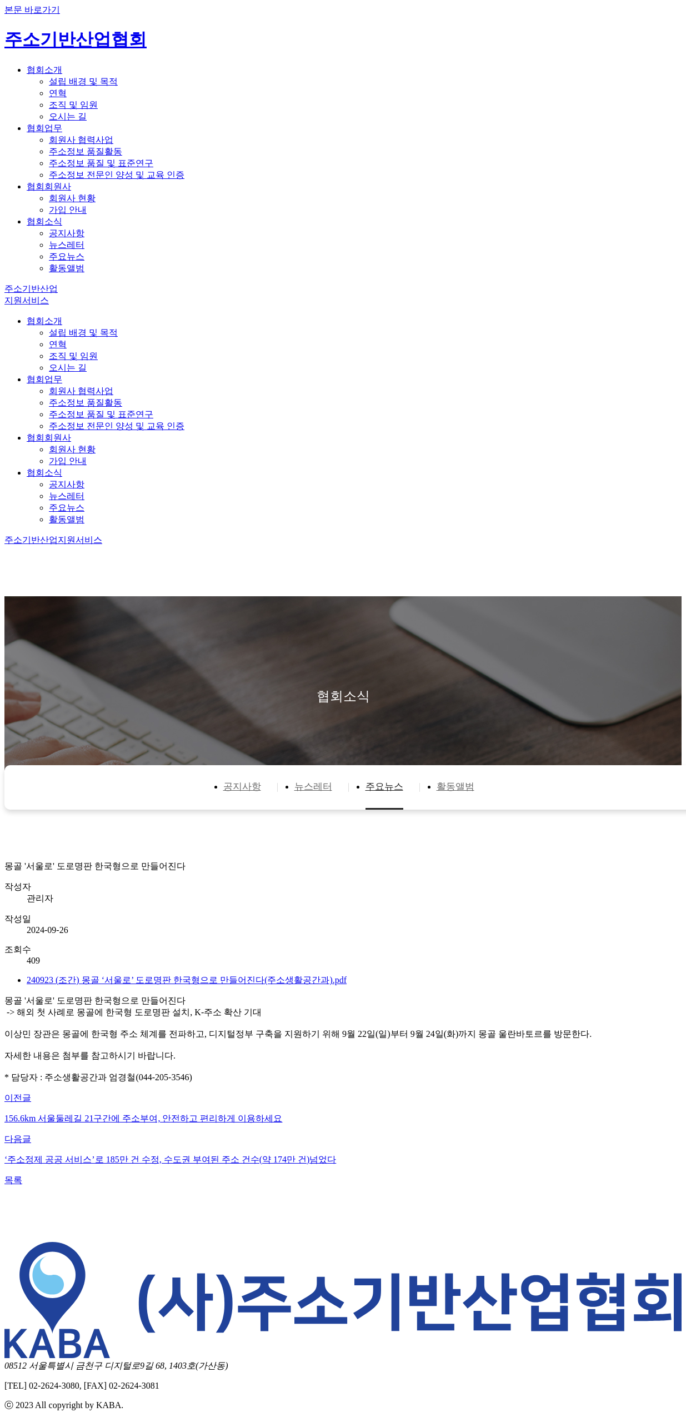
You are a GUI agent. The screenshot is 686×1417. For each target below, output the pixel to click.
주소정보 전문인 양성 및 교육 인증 (116, 174)
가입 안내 (68, 209)
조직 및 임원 (73, 104)
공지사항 (66, 233)
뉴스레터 (66, 245)
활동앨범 (66, 268)
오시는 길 (68, 116)
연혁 (58, 93)
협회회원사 (49, 186)
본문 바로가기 (32, 9)
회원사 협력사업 (81, 139)
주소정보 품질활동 (85, 151)
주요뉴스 (66, 256)
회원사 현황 (72, 198)
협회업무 (44, 128)
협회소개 (44, 69)
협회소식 (44, 221)
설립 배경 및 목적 (83, 81)
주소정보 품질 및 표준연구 (101, 163)
